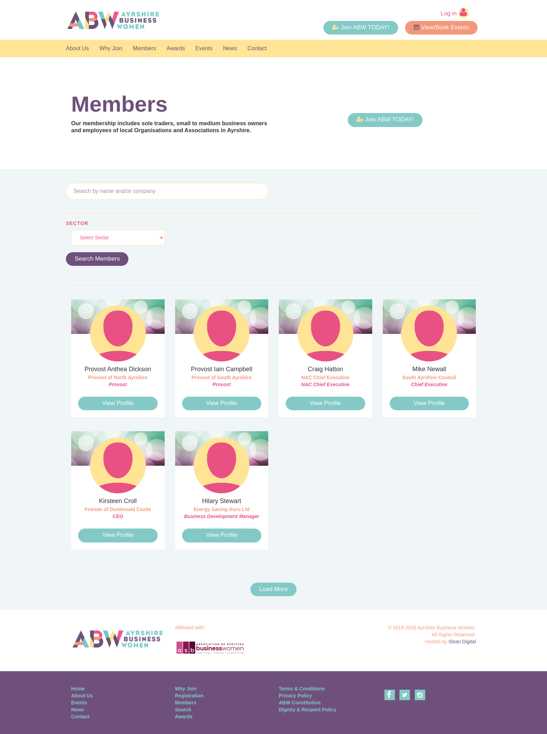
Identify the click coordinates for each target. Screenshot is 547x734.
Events (203, 48)
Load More (273, 589)
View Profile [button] (117, 403)
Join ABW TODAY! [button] (360, 27)
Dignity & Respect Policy (307, 709)
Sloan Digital (462, 641)
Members (144, 48)
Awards (175, 48)
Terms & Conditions (302, 688)
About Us (77, 48)
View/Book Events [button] (441, 27)
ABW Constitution (300, 702)
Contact (257, 48)
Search (183, 709)
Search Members (97, 258)
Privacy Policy (295, 695)
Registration (189, 695)
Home (78, 688)
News (230, 48)
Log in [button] (455, 13)
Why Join (110, 48)
